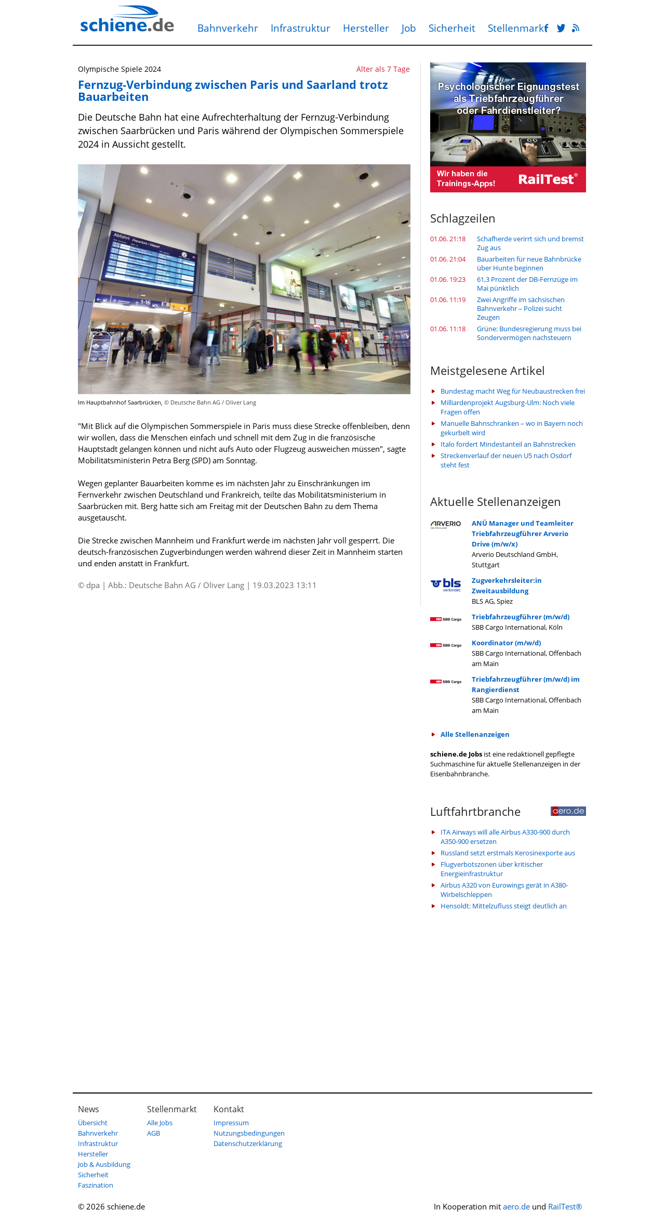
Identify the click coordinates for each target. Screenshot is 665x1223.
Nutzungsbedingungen (249, 1133)
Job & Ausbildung (104, 1164)
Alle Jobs (159, 1122)
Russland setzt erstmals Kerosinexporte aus (508, 852)
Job (409, 28)
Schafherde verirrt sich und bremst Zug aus (530, 243)
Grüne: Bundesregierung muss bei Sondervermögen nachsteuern (529, 333)
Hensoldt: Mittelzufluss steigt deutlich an (504, 905)
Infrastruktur (300, 28)
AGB (153, 1133)
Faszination (95, 1185)
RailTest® (565, 1206)
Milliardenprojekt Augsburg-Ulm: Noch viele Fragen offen (508, 407)
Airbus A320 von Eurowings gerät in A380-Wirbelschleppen (504, 889)
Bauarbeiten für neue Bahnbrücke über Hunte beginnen (529, 263)
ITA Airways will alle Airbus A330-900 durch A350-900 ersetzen (505, 836)
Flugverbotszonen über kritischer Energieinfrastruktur (492, 869)
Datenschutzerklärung (248, 1143)
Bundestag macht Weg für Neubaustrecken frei (513, 391)
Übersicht (93, 1122)
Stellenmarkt (518, 28)
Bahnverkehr (227, 28)
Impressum (231, 1122)
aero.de (516, 1206)
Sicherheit (452, 28)
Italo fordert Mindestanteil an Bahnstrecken (508, 444)
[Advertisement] (508, 996)
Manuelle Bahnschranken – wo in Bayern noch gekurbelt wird (512, 428)
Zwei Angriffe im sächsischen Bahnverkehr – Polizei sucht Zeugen (521, 308)
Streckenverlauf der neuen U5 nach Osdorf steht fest (506, 460)
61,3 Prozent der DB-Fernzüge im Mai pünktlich (527, 284)
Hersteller (366, 28)
